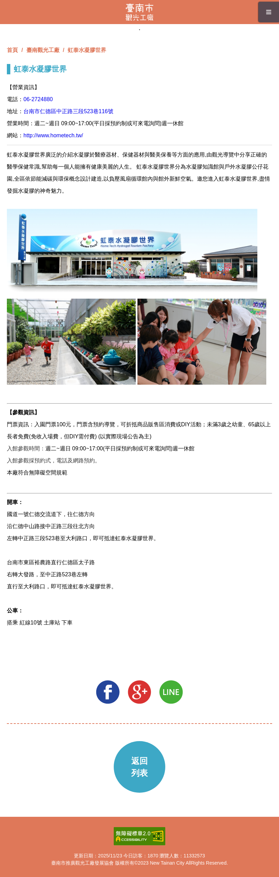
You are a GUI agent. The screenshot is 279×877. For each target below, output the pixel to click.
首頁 (12, 50)
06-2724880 (38, 99)
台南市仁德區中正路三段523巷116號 (68, 111)
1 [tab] (139, 29)
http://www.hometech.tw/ (53, 135)
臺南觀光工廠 (42, 50)
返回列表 (139, 767)
